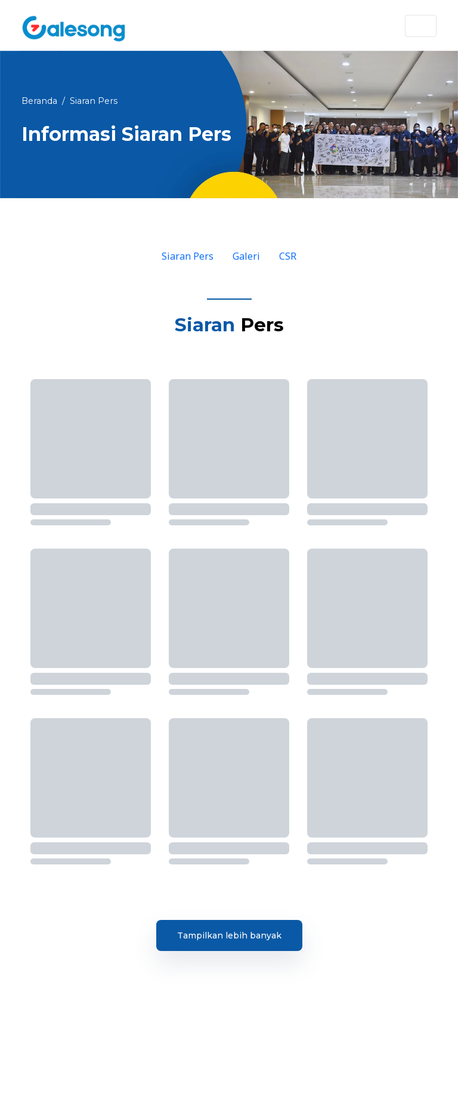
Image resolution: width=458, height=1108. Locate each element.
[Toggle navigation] (421, 26)
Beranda (39, 101)
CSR (287, 256)
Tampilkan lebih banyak (229, 935)
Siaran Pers (187, 256)
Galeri (246, 256)
